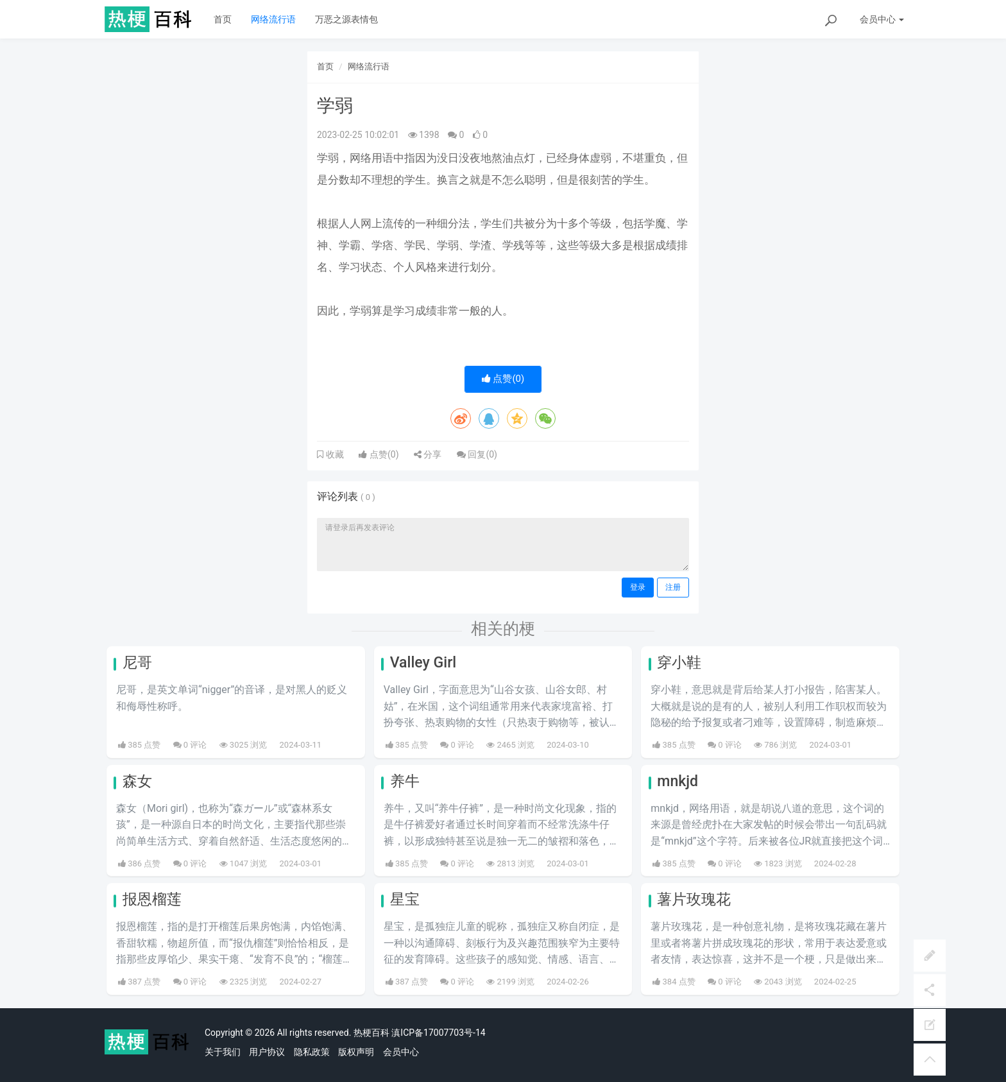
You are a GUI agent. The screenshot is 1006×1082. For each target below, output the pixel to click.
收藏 (333, 454)
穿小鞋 (679, 662)
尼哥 (137, 662)
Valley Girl (423, 662)
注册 (673, 587)
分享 (427, 454)
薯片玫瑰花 (694, 899)
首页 (223, 19)
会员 (882, 19)
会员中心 (401, 1052)
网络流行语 (273, 19)
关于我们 (223, 1052)
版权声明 (356, 1052)
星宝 (405, 899)
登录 (637, 587)
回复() (477, 454)
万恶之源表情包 (346, 19)
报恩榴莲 (152, 899)
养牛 (405, 781)
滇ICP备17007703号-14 (438, 1032)
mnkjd (677, 781)
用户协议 (267, 1052)
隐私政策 (312, 1052)
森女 (137, 781)
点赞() (503, 378)
